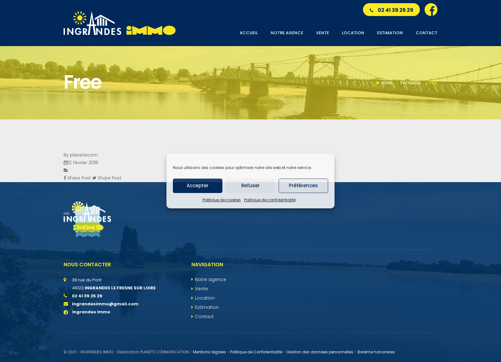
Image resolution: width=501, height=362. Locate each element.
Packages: (410, 82)
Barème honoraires (376, 352)
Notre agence (210, 279)
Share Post (78, 178)
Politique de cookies (222, 200)
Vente (201, 289)
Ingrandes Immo (87, 312)
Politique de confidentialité (270, 200)
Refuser (250, 185)
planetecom (84, 155)
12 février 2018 (83, 162)
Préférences (303, 185)
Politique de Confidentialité (256, 352)
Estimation (207, 307)
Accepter (198, 185)
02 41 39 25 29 (391, 10)
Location (205, 298)
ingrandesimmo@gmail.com (105, 304)
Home (387, 82)
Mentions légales (209, 352)
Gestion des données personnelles (319, 352)
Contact (204, 316)
